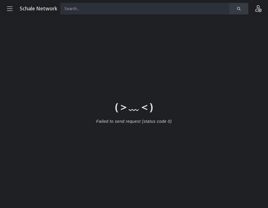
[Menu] (10, 8)
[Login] (258, 8)
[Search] (238, 8)
